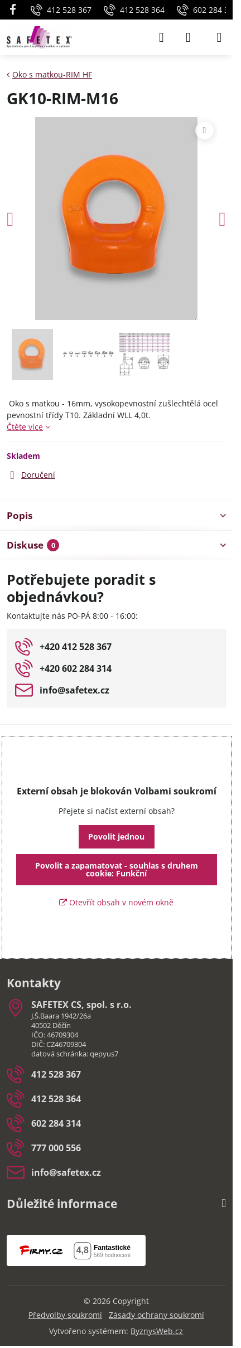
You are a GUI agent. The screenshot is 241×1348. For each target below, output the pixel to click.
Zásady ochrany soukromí (156, 1315)
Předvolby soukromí (65, 1315)
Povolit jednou (116, 836)
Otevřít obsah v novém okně (116, 902)
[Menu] (219, 37)
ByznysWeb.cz (157, 1331)
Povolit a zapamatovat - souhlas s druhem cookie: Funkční (116, 869)
